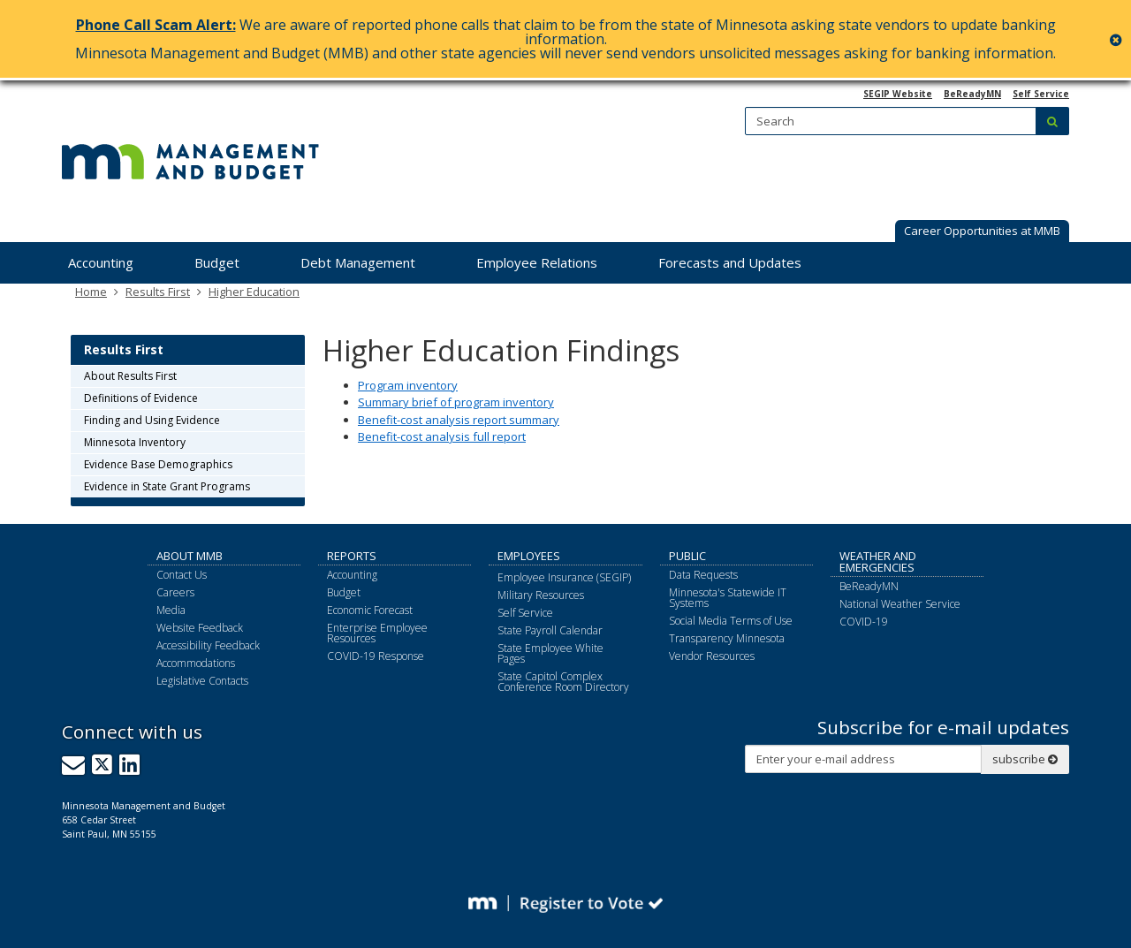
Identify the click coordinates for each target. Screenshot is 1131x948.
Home (91, 292)
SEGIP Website (897, 93)
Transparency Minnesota (727, 638)
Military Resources (540, 595)
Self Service (1041, 93)
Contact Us (181, 574)
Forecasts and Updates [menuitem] (729, 262)
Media (171, 610)
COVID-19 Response (375, 656)
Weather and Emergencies (877, 561)
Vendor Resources (712, 656)
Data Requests (703, 574)
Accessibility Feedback (208, 645)
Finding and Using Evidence (152, 420)
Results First (157, 292)
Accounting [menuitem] (100, 262)
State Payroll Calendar (550, 630)
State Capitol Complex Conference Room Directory (563, 681)
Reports (351, 556)
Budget (344, 592)
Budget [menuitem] (216, 262)
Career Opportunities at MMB (982, 231)
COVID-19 (863, 621)
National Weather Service (899, 603)
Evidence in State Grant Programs (167, 486)
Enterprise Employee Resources (377, 633)
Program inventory (408, 385)
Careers (175, 592)
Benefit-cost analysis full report (442, 436)
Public (687, 556)
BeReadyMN (972, 93)
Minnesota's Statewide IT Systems (727, 598)
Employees (528, 556)
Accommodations (195, 663)
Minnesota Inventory (135, 442)
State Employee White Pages (550, 653)
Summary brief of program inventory (456, 402)
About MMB (189, 556)
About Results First (130, 375)
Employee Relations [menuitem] (536, 262)
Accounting (352, 574)
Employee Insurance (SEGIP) (564, 577)
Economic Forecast (370, 610)
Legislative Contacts (202, 680)
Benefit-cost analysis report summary (458, 420)
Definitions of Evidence (141, 398)
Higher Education (254, 292)
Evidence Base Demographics (158, 464)
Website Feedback (199, 627)
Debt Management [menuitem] (357, 262)
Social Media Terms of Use (731, 620)
